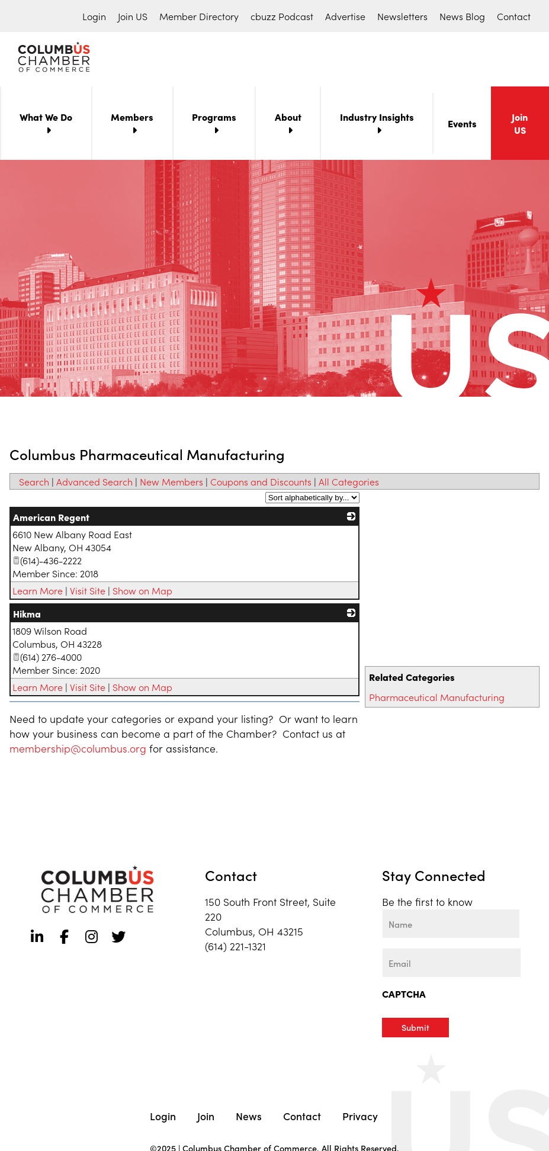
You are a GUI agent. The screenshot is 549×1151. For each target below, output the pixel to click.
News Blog (462, 15)
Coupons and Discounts (261, 483)
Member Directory (199, 15)
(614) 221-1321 (235, 948)
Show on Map (142, 592)
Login (94, 15)
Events (462, 125)
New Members (171, 483)
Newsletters (402, 15)
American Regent (51, 519)
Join (205, 1117)
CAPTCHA (404, 995)
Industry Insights (377, 119)
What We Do (46, 119)
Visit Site (87, 592)
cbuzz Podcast (282, 15)
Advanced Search (94, 483)
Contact (514, 15)
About (288, 119)
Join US (132, 15)
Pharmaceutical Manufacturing (437, 699)
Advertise (345, 15)
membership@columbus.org (77, 750)
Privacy (360, 1117)
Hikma (27, 615)
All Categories (349, 483)
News (249, 1117)
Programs (214, 119)
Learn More (37, 592)
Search (34, 483)
